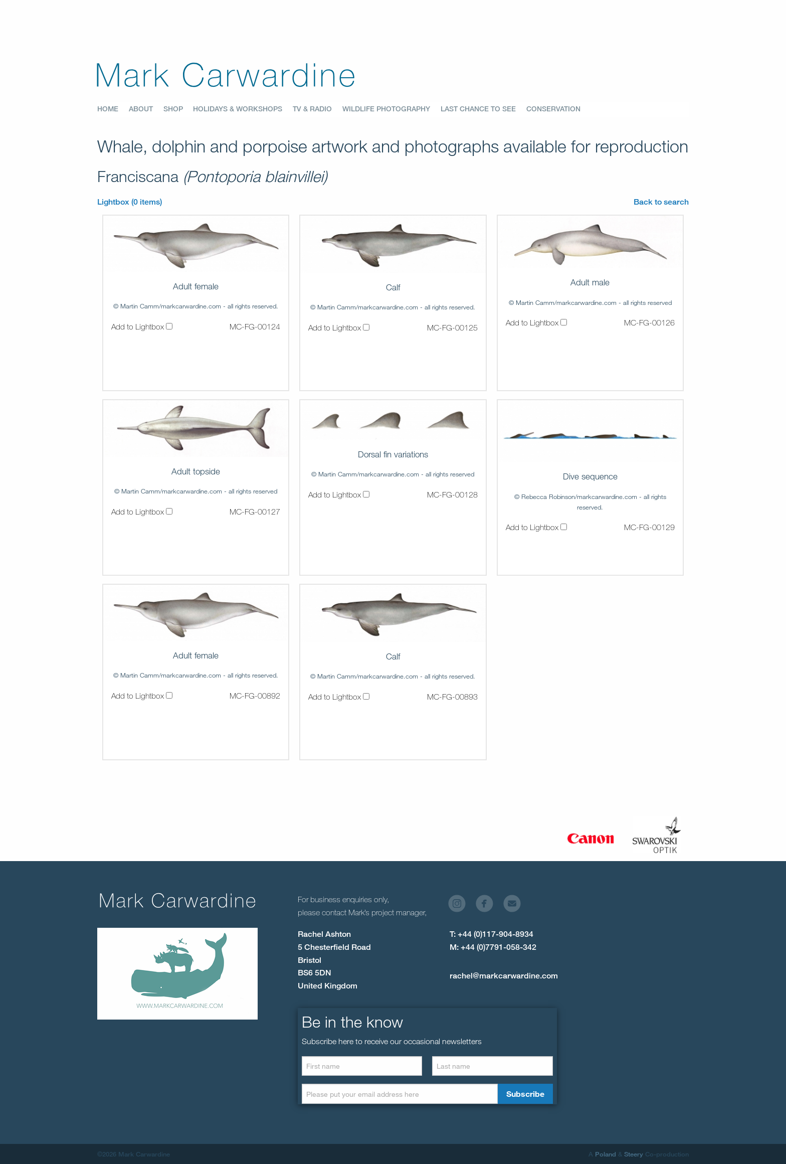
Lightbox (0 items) (129, 202)
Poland (605, 1154)
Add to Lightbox (141, 326)
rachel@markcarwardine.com (504, 975)
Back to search (661, 202)
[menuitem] (113, 109)
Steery (633, 1154)
